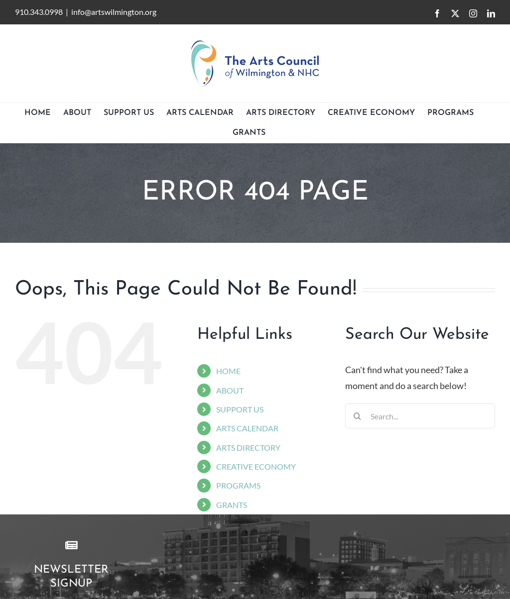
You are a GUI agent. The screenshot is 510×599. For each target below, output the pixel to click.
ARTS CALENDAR (247, 428)
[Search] (357, 415)
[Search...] (420, 415)
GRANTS (231, 504)
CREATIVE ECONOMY (256, 466)
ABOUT (230, 390)
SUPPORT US (239, 409)
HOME (228, 371)
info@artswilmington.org (113, 11)
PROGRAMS (238, 485)
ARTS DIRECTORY (248, 447)
